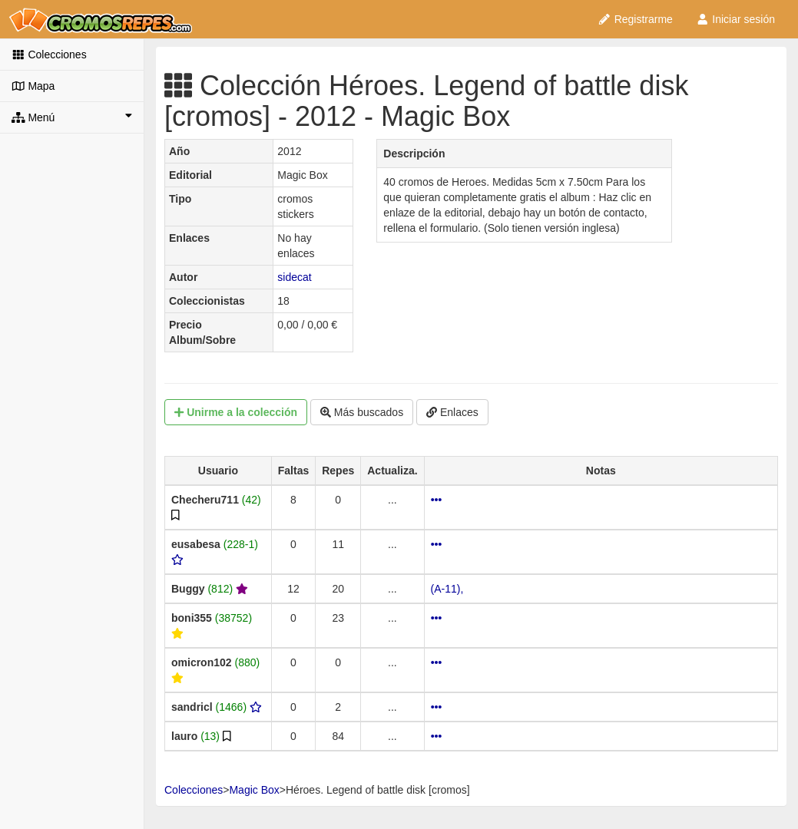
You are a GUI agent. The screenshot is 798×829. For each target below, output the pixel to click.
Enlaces (452, 412)
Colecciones (49, 54)
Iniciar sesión (735, 19)
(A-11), (447, 589)
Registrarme (635, 19)
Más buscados (361, 412)
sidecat (294, 277)
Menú (72, 117)
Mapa (33, 86)
